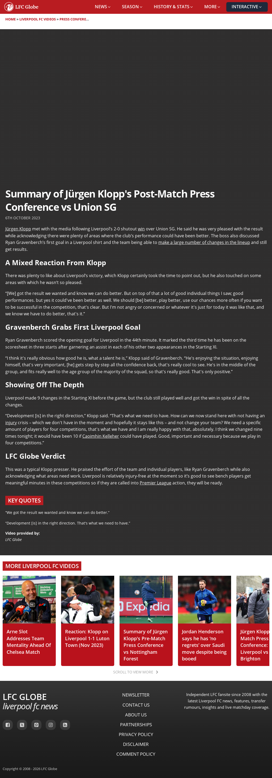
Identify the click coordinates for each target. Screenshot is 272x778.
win (141, 229)
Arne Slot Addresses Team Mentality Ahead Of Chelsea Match (29, 641)
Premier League (155, 483)
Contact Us (136, 705)
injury (11, 422)
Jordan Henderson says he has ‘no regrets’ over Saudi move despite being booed (204, 645)
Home (10, 19)
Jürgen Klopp (18, 229)
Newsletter (136, 695)
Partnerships (136, 724)
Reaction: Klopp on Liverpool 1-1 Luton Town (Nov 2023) (87, 638)
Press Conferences (77, 19)
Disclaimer (136, 744)
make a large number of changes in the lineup (204, 242)
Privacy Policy (136, 734)
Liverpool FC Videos (37, 19)
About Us (136, 715)
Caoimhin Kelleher (100, 436)
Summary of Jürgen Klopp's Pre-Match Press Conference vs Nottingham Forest (146, 645)
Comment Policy (135, 754)
